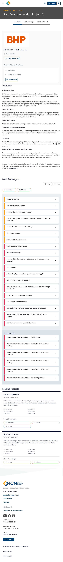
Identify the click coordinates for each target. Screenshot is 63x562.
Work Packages (29, 22)
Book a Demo (8, 539)
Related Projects (43, 22)
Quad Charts (7, 499)
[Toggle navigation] (3, 3)
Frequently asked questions (12, 510)
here (31, 166)
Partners (6, 502)
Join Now (51, 3)
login (45, 3)
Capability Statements (11, 495)
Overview (17, 22)
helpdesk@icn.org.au (10, 534)
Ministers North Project (11, 434)
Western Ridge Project (11, 394)
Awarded (7, 190)
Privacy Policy (7, 556)
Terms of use (7, 551)
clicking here (13, 168)
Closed (22, 190)
